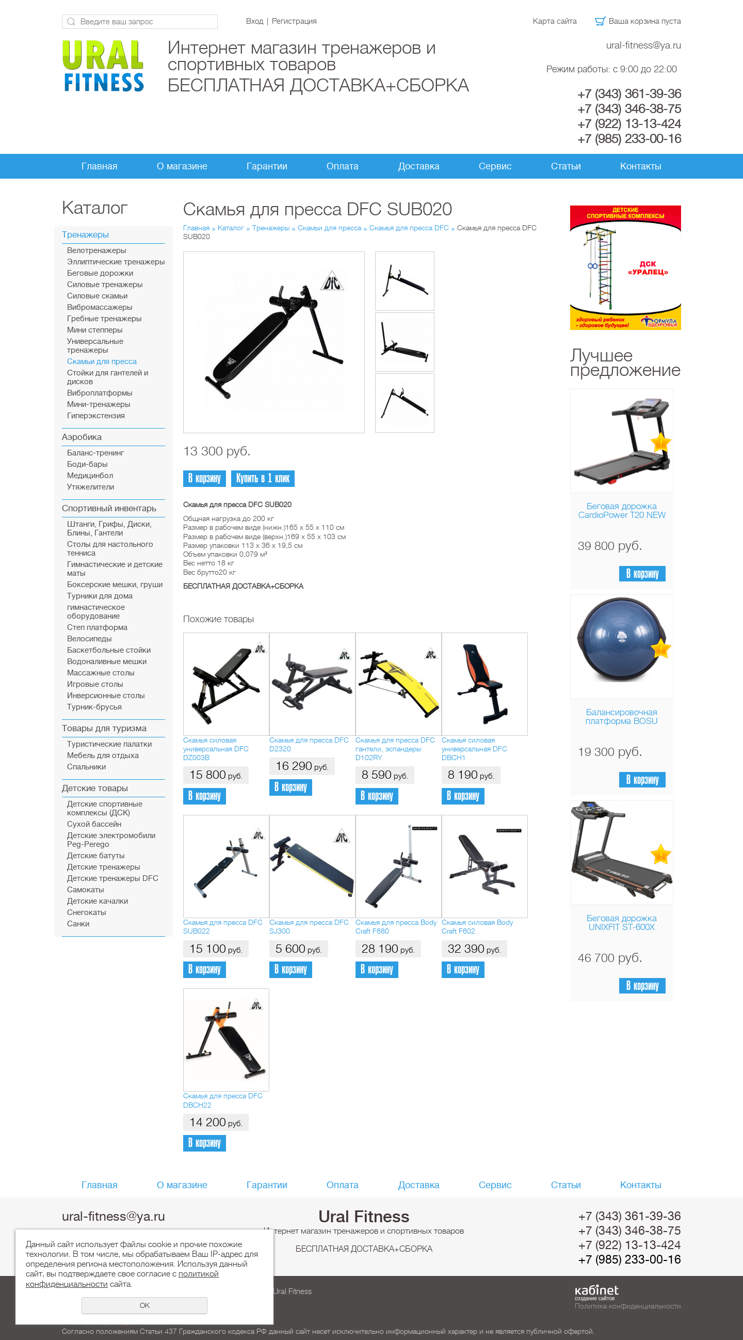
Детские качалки (97, 901)
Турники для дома (100, 596)
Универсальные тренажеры (95, 346)
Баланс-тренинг (95, 453)
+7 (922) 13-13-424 (629, 124)
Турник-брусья (94, 707)
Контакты (640, 166)
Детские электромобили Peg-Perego (111, 840)
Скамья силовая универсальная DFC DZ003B (216, 749)
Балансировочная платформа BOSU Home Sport (622, 721)
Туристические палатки (109, 744)
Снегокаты (86, 912)
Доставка (419, 166)
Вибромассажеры (100, 307)
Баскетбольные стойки (109, 650)
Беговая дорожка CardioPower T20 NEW (622, 510)
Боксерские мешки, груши (115, 584)
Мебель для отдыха (103, 755)
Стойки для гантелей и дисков (107, 377)
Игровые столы (95, 684)
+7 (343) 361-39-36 (629, 94)
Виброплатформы (100, 393)
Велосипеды (89, 639)
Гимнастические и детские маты (115, 569)
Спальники (86, 767)
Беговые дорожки (100, 273)
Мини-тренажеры (99, 404)
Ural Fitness (364, 1216)
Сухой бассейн (94, 824)
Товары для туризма (104, 728)
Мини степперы (95, 330)
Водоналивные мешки (107, 661)
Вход (254, 21)
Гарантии (267, 166)
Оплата (343, 166)
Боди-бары (87, 464)
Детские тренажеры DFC (112, 878)
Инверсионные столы (106, 695)
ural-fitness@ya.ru (643, 45)
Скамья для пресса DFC (409, 228)
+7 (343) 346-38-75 (629, 109)
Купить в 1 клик (262, 478)
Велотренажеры (96, 250)
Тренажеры (85, 235)
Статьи (566, 166)
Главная (100, 166)
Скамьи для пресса (102, 361)
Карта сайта (555, 21)
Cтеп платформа (97, 627)
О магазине (182, 166)
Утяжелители (90, 487)
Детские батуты (96, 856)
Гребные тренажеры (104, 318)
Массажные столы (101, 673)
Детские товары (95, 788)
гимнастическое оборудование (96, 612)
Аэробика (82, 437)
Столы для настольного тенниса (110, 549)
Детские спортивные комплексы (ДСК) (104, 808)
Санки (78, 924)
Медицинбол (90, 475)
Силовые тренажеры (105, 284)
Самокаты (85, 890)
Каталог (231, 228)
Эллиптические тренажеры (116, 262)
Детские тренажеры (103, 867)
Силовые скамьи (97, 296)
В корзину (642, 573)
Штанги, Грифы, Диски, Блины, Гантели (109, 529)
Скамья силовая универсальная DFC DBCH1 (474, 749)
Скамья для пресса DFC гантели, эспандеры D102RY (395, 749)
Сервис (495, 166)
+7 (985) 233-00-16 (629, 139)
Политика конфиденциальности (628, 1306)
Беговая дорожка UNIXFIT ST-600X (622, 922)
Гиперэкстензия (96, 416)
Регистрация (294, 21)
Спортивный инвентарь (109, 508)
